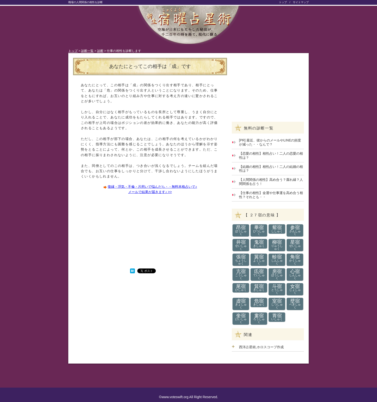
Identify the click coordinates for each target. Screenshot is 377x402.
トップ (283, 2)
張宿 (240, 259)
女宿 (295, 289)
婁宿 (258, 318)
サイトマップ (301, 2)
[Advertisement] (111, 231)
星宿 (295, 245)
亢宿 (240, 274)
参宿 (295, 230)
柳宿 (276, 245)
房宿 (276, 274)
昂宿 (240, 230)
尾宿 (240, 288)
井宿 (240, 245)
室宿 (276, 303)
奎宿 (240, 318)
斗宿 (276, 289)
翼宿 (258, 259)
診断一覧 (87, 51)
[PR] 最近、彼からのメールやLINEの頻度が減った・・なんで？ (270, 142)
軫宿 (276, 259)
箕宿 (258, 288)
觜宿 (276, 229)
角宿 (295, 259)
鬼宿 (258, 244)
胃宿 (276, 317)
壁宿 (295, 303)
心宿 (295, 274)
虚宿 (240, 303)
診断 (100, 51)
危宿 (258, 302)
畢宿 (258, 230)
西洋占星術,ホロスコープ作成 (261, 347)
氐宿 (258, 274)
